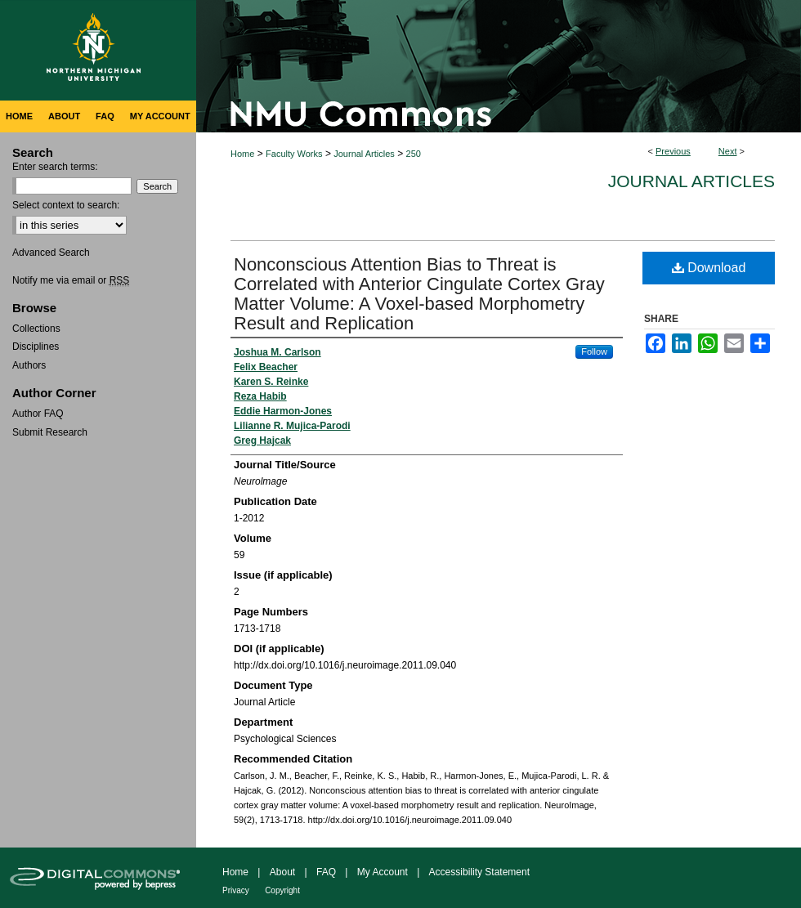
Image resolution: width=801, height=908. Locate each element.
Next (727, 151)
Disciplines (35, 346)
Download (709, 268)
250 (413, 154)
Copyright (282, 890)
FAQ (326, 872)
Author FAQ (38, 413)
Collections (36, 328)
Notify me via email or (70, 280)
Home (242, 154)
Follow (594, 351)
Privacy (235, 890)
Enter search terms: (55, 166)
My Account (382, 872)
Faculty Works (294, 154)
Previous (673, 151)
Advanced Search (51, 252)
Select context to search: (65, 205)
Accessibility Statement (479, 872)
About (282, 872)
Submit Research (49, 432)
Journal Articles (364, 154)
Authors (29, 365)
